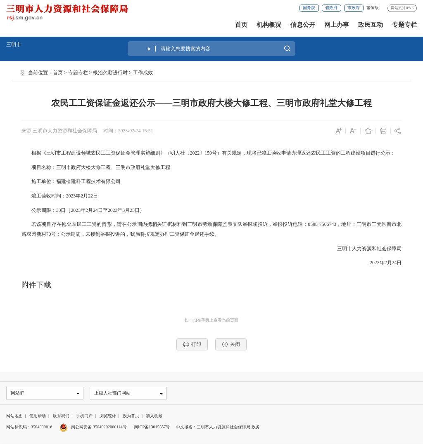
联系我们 (61, 416)
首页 (241, 24)
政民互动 (370, 24)
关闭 (231, 344)
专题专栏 (404, 24)
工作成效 (143, 72)
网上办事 (336, 24)
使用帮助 (37, 416)
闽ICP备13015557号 (152, 427)
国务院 (309, 7)
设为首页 (131, 416)
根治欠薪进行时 (110, 72)
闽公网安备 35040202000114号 (93, 427)
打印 (192, 344)
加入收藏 (154, 416)
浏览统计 (108, 416)
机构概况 (269, 24)
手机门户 (84, 416)
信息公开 (302, 24)
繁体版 (372, 7)
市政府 (353, 7)
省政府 (331, 7)
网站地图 (14, 416)
